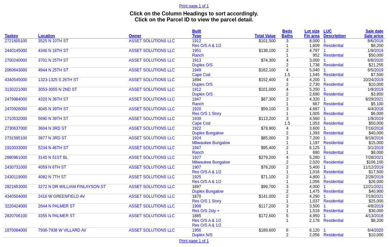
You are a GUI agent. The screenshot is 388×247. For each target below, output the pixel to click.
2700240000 (16, 60)
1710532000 (16, 118)
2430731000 (16, 167)
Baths (287, 36)
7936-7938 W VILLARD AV (62, 230)
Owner (135, 36)
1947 (196, 99)
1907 (196, 167)
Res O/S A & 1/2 (206, 45)
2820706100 (16, 215)
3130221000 (16, 89)
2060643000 (16, 70)
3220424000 (16, 206)
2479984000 (16, 99)
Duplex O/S (202, 65)
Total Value (265, 36)
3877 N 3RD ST (52, 138)
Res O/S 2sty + (205, 210)
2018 (378, 41)
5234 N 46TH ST (53, 147)
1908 (196, 206)
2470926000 (16, 109)
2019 (378, 50)
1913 (196, 60)
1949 (196, 70)
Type (196, 36)
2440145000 (16, 50)
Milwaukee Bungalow (211, 142)
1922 (196, 128)
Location (46, 36)
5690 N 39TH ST (53, 118)
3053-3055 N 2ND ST (57, 89)
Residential (333, 45)
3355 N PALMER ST (56, 215)
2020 (378, 60)
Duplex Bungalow (207, 133)
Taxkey (11, 36)
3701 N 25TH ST (53, 60)
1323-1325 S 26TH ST (58, 79)
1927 (196, 157)
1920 (196, 109)
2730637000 (16, 128)
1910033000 (16, 147)
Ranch (198, 55)
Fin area (311, 36)
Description (335, 36)
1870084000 (16, 230)
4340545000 (16, 79)
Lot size (311, 31)
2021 (378, 99)
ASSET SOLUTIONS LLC (152, 41)
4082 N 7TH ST (52, 177)
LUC (328, 31)
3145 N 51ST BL (53, 157)
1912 (196, 41)
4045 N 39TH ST (53, 109)
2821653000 (16, 186)
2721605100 (16, 41)
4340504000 (16, 196)
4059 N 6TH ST (52, 167)
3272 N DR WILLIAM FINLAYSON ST (72, 186)
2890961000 (16, 157)
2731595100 (16, 138)
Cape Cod (201, 74)
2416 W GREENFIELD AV (61, 196)
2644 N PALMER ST (56, 206)
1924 (196, 138)
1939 (196, 118)
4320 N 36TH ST (53, 99)
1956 (196, 230)
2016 (378, 138)
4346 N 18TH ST (53, 50)
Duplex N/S (202, 235)
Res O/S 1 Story (206, 113)
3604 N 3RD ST (52, 128)
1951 (196, 50)
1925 (196, 177)
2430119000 (16, 177)
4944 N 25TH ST (53, 70)
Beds (287, 31)
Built (196, 31)
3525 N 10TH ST (53, 41)
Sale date (374, 31)
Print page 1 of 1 (194, 6)
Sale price (373, 36)
